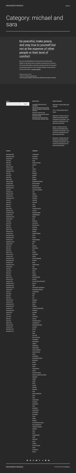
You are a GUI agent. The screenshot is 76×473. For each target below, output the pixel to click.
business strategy (36, 187)
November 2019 (10, 187)
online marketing (36, 349)
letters (33, 304)
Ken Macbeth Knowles (14, 5)
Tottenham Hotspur (37, 426)
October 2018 (9, 191)
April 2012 (8, 320)
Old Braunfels (35, 347)
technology (35, 414)
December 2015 (10, 235)
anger (33, 160)
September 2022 (10, 156)
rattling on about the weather (39, 374)
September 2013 (10, 287)
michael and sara (33, 76)
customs (34, 210)
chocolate (34, 196)
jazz (33, 297)
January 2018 (9, 196)
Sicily (33, 391)
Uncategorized (35, 435)
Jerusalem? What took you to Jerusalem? (39, 105)
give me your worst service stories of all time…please (40, 115)
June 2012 (8, 316)
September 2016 (10, 216)
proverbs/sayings (36, 372)
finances (34, 245)
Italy (33, 295)
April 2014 (8, 275)
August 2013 (9, 289)
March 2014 (9, 277)
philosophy (35, 360)
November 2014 (10, 260)
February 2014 (9, 279)
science (34, 385)
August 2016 (9, 218)
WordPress (67, 466)
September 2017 (10, 198)
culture (34, 206)
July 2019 (8, 189)
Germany (34, 260)
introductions (35, 291)
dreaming (34, 221)
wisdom (34, 443)
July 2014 (8, 268)
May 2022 (8, 162)
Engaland (34, 229)
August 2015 (9, 243)
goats (33, 262)
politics (34, 370)
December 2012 (10, 304)
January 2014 (9, 281)
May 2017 (8, 204)
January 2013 (9, 302)
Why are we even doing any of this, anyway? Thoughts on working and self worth (40, 109)
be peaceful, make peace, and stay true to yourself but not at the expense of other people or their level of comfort (37, 48)
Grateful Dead (35, 264)
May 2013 (8, 295)
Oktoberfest (35, 345)
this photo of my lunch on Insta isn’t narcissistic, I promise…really (40, 118)
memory (34, 318)
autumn (34, 171)
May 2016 (8, 225)
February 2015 (9, 254)
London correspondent (37, 308)
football (34, 252)
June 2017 (8, 202)
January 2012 (9, 327)
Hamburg (34, 268)
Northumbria (35, 341)
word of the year (36, 445)
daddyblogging (36, 214)
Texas (33, 416)
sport (33, 406)
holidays (34, 275)
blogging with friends (37, 181)
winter (33, 441)
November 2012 (10, 306)
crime (33, 204)
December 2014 (10, 258)
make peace (47, 77)
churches (34, 200)
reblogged (34, 376)
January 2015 (9, 256)
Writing (34, 451)
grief (33, 266)
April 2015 (8, 250)
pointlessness (35, 368)
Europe (34, 237)
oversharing (35, 356)
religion (34, 379)
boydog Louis (35, 185)
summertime (35, 410)
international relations (37, 289)
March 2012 (9, 322)
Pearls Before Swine (37, 358)
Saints (33, 383)
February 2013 (9, 300)
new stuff (34, 335)
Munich (34, 329)
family (27, 76)
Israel (33, 293)
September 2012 (10, 310)
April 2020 (8, 177)
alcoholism (35, 156)
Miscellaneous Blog (37, 324)
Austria (34, 169)
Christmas (34, 198)
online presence (36, 352)
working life (35, 449)
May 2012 (8, 318)
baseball (34, 175)
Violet (33, 437)
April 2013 (8, 297)
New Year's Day (36, 337)
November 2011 (10, 331)
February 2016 (9, 231)
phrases (34, 364)
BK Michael (42, 77)
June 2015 (8, 245)
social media (35, 399)
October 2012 (9, 308)
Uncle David (53, 77)
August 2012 (9, 312)
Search (8, 101)
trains (33, 431)
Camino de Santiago (37, 189)
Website (68, 6)
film (33, 243)
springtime (35, 408)
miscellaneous (35, 322)
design (34, 216)
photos (34, 362)
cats (33, 191)
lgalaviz (54, 126)
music (33, 331)
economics (35, 223)
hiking (33, 270)
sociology (34, 401)
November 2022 (10, 154)
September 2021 (10, 171)
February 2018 (9, 193)
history (34, 272)
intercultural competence (38, 287)
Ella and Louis (35, 225)
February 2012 (9, 324)
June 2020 (8, 175)
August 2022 (9, 158)
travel (33, 433)
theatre (34, 418)
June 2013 (8, 293)
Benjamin (30, 77)
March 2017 (9, 208)
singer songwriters (36, 393)
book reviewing (36, 183)
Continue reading (35, 69)
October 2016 (9, 214)
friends (34, 256)
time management (36, 424)
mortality (34, 327)
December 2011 (10, 329)
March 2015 (9, 252)
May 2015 (8, 248)
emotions (34, 227)
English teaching (36, 233)
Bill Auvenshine (36, 77)
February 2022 (9, 166)
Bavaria (34, 177)
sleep (33, 395)
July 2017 (8, 200)
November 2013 (10, 285)
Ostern (34, 354)
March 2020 (9, 179)
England (34, 231)
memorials (35, 316)
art (33, 166)
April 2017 (8, 206)
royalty (34, 381)
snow (33, 397)
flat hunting (35, 248)
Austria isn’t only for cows (38, 112)
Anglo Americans (36, 162)
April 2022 (8, 164)
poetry (33, 366)
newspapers (35, 339)
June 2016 (8, 223)
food (33, 250)
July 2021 (8, 173)
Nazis (33, 333)
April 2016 (8, 227)
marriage (34, 312)
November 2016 (10, 212)
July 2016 (8, 221)
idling (33, 285)
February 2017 (9, 210)
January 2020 (9, 183)
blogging (34, 179)
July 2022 (8, 160)
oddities (34, 343)
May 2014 (8, 272)
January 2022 (9, 169)
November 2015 (10, 237)
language (34, 300)
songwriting (35, 403)
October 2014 (9, 262)
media (33, 314)
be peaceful (25, 77)
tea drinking (35, 412)
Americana (35, 158)
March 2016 (9, 229)
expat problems (36, 239)
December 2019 (10, 185)
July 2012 (8, 314)
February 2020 (9, 181)
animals (34, 164)
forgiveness (35, 254)
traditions (34, 428)
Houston (34, 279)
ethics (33, 235)
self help (34, 387)
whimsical (34, 439)
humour (34, 283)
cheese (34, 193)
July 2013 (8, 291)
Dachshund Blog (36, 212)
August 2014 (9, 266)
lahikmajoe (55, 104)
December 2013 (10, 283)
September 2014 (10, 264)
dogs (33, 218)
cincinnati (34, 202)
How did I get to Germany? (38, 281)
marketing (34, 310)
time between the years (38, 422)
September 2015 (10, 241)
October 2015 (9, 239)
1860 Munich (35, 154)
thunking (34, 420)
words (33, 447)
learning (34, 302)
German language (36, 258)
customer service (36, 208)
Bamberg (34, 173)
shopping (34, 389)
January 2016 (9, 233)
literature (34, 306)
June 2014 (8, 270)
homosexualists (36, 277)
